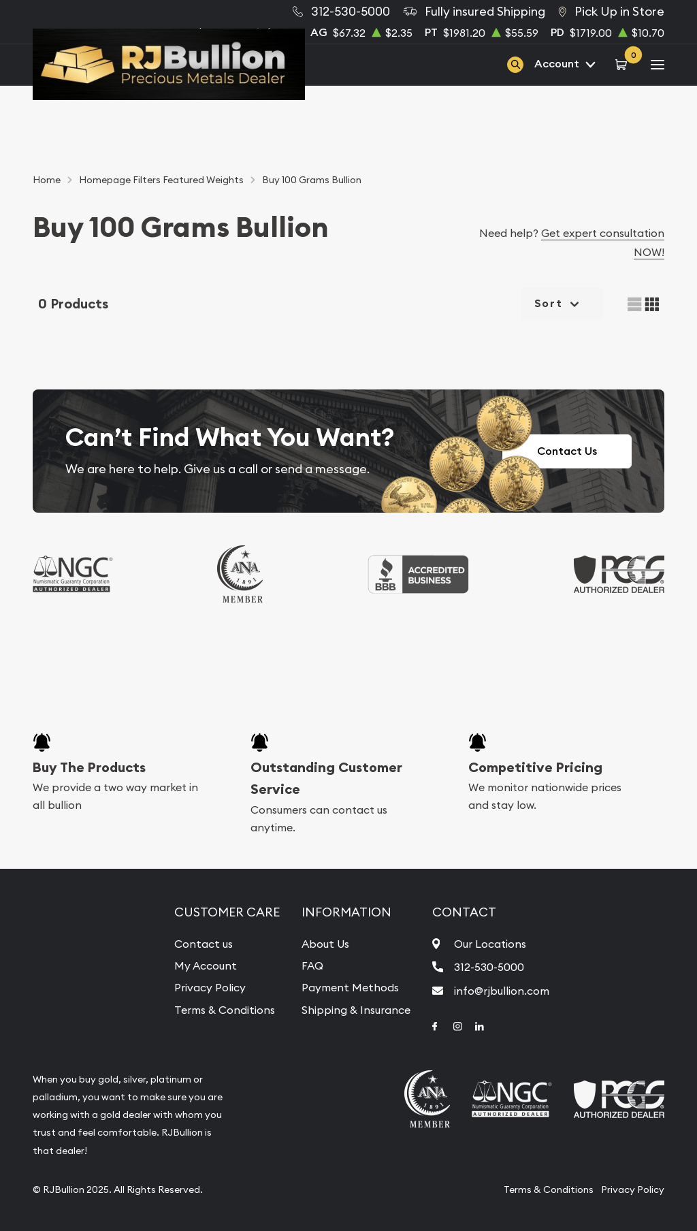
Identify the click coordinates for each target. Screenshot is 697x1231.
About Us (325, 943)
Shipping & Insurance (356, 1010)
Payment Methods (350, 987)
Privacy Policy (210, 987)
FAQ (312, 965)
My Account (205, 965)
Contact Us (567, 451)
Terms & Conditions (224, 1010)
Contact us (203, 943)
